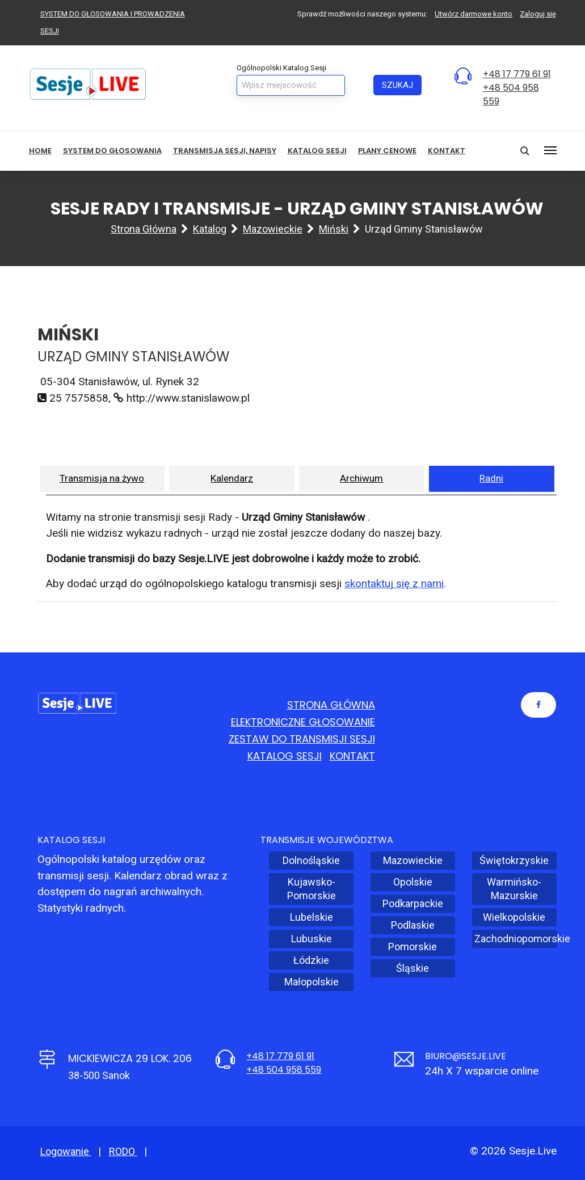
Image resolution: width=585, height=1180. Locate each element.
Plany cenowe (387, 150)
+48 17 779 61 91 (517, 74)
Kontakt (446, 150)
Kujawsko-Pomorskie (311, 888)
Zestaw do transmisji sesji (302, 739)
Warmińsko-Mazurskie (514, 888)
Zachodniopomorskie (515, 939)
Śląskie (412, 968)
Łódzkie (311, 960)
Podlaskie (413, 925)
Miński (333, 229)
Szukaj (397, 85)
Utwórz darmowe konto (473, 14)
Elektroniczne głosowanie (303, 722)
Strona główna (143, 229)
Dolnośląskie (311, 860)
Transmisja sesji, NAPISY (224, 150)
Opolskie (412, 882)
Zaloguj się (538, 14)
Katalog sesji (317, 150)
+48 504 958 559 (283, 1069)
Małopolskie (311, 982)
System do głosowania (112, 150)
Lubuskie (311, 939)
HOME (40, 150)
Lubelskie (311, 917)
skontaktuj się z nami (394, 583)
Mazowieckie (272, 229)
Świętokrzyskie (514, 860)
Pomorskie (412, 947)
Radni (491, 478)
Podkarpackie (412, 903)
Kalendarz (232, 478)
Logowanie (65, 1151)
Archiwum (361, 478)
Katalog (209, 229)
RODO (123, 1151)
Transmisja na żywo (102, 478)
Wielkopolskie (514, 917)
